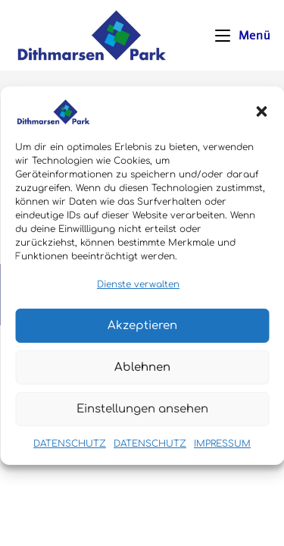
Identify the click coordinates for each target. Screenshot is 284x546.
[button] (261, 118)
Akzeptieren (142, 332)
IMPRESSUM (222, 451)
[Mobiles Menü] (242, 35)
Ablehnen (142, 374)
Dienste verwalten (138, 291)
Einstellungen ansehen (142, 416)
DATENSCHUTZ (69, 451)
